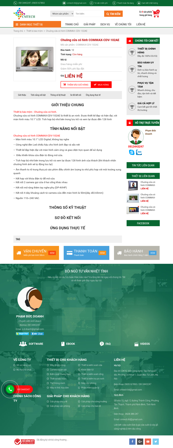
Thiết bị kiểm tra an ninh (92, 378)
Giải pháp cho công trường (94, 401)
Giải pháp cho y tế (58, 401)
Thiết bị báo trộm (58, 378)
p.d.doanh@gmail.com (33, 329)
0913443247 (136, 146)
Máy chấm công (57, 365)
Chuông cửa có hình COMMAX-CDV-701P (148, 197)
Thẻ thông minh (57, 383)
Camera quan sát (58, 369)
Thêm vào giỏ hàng (75, 84)
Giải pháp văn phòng (60, 406)
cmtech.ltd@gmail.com (74, 3)
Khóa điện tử (87, 369)
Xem (52, 253)
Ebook (68, 343)
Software (31, 343)
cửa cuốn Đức (128, 425)
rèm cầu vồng (134, 428)
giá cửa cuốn (143, 425)
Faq (105, 343)
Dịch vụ (105, 24)
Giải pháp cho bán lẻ (91, 406)
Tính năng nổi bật (38, 95)
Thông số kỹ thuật (58, 95)
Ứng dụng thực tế (93, 95)
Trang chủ (72, 24)
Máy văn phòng (88, 383)
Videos (142, 343)
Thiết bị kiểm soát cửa (91, 365)
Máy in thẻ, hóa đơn (59, 387)
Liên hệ (140, 24)
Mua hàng (101, 84)
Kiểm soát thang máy (60, 374)
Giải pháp (89, 24)
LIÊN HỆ (74, 76)
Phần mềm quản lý (90, 387)
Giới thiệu (22, 95)
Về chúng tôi (123, 24)
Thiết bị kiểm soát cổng (92, 374)
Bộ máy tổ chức (24, 369)
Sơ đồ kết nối (75, 95)
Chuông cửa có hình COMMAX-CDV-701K (148, 210)
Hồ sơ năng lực (24, 365)
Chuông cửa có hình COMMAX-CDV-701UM (148, 185)
